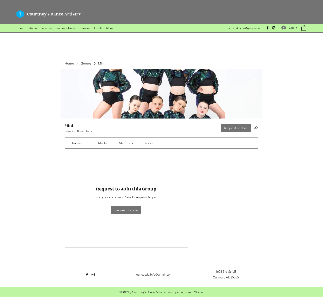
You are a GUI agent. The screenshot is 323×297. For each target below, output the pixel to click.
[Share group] (255, 127)
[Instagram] (274, 28)
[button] (303, 28)
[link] (78, 143)
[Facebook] (268, 28)
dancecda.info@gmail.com (244, 28)
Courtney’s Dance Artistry (54, 14)
